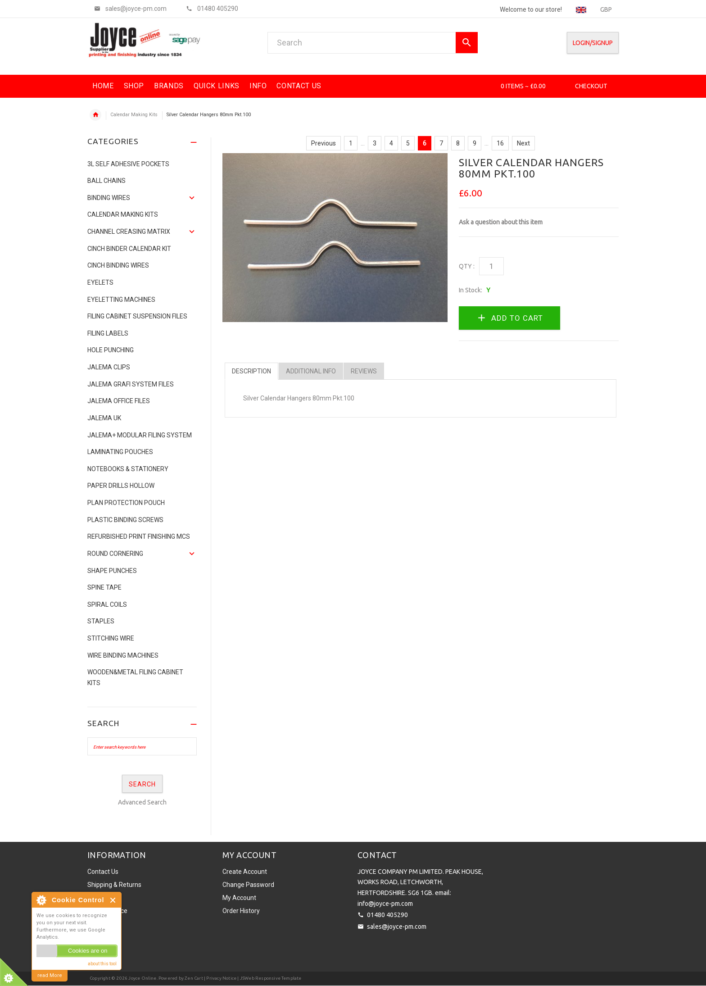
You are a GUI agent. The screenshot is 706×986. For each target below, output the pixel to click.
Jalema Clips (108, 367)
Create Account (244, 871)
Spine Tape (104, 587)
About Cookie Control (41, 900)
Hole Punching (110, 350)
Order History (241, 910)
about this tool (102, 963)
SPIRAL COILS (107, 604)
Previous (323, 143)
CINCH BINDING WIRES (118, 265)
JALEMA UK (104, 418)
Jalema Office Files (118, 400)
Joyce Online (142, 978)
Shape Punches (112, 570)
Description (251, 371)
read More (49, 975)
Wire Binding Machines (122, 655)
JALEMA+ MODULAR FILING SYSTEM (139, 435)
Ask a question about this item (501, 222)
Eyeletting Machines (121, 299)
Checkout (591, 86)
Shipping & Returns (114, 884)
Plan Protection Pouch (126, 502)
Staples (100, 621)
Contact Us (102, 871)
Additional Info (311, 371)
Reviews (364, 371)
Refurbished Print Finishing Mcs (138, 536)
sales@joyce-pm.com (396, 926)
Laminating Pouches (120, 451)
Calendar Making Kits (134, 115)
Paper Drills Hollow (120, 485)
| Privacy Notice (219, 978)
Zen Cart (194, 978)
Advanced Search (142, 802)
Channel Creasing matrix (128, 231)
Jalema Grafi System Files (130, 384)
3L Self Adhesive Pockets (128, 164)
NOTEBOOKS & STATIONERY (127, 469)
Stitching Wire (110, 638)
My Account (239, 897)
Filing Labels (107, 333)
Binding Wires (108, 197)
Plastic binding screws (125, 519)
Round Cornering (115, 553)
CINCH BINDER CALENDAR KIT (129, 248)
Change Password (248, 884)
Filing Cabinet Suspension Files (137, 316)
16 (500, 143)
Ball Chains (106, 180)
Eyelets (100, 282)
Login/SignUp (593, 42)
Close (113, 900)
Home (95, 115)
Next (523, 143)
